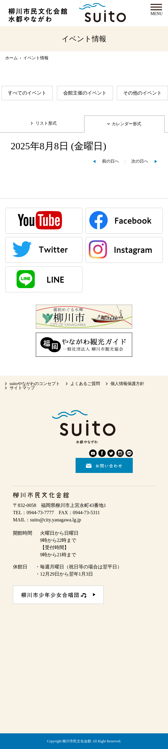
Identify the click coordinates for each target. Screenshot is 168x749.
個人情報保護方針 (127, 383)
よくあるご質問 (85, 383)
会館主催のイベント (85, 92)
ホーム (11, 58)
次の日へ (139, 161)
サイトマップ (22, 388)
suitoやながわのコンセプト (35, 383)
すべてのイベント (27, 92)
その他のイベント (142, 92)
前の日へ (110, 161)
